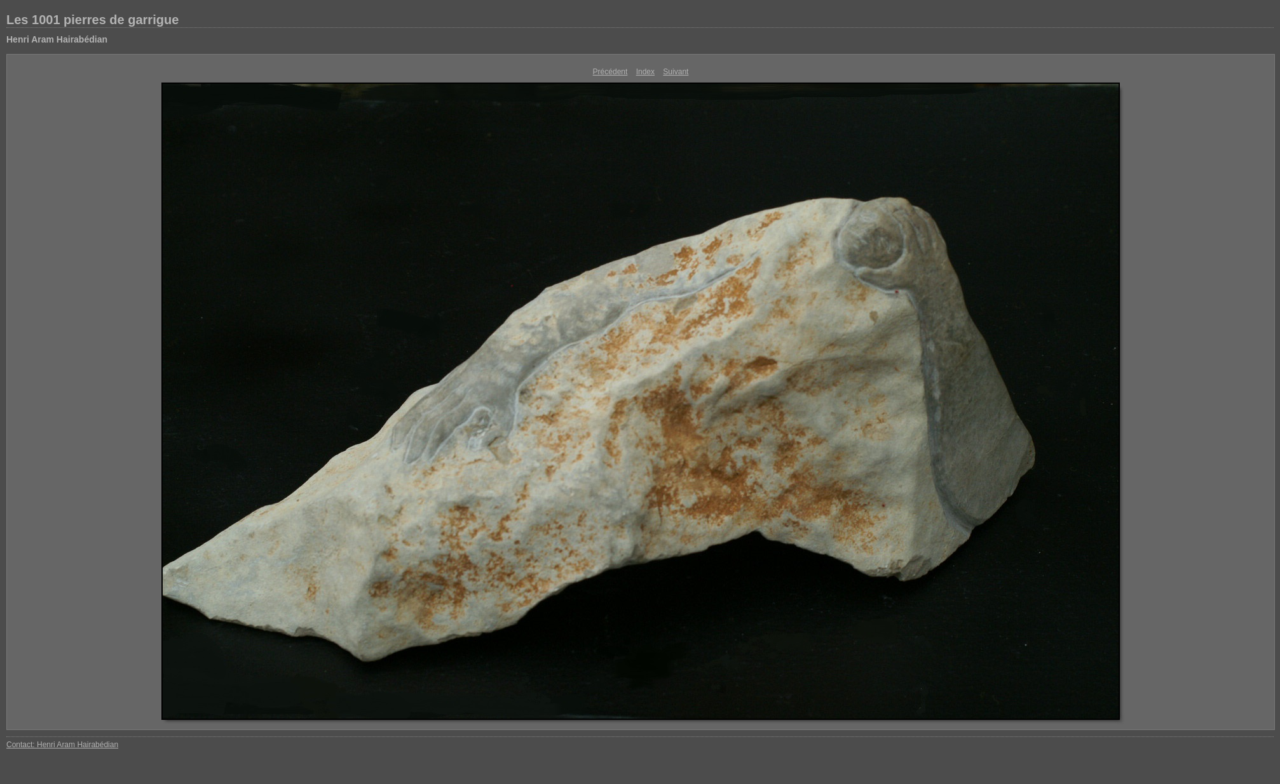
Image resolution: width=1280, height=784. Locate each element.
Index (645, 71)
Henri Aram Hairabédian (56, 39)
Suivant (675, 71)
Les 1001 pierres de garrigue (92, 20)
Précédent (610, 71)
